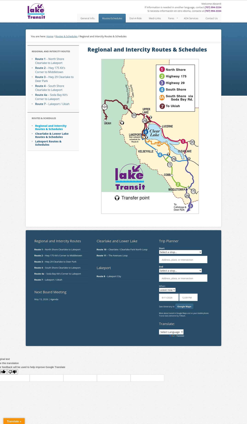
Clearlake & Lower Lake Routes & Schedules (52, 135)
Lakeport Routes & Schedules (48, 143)
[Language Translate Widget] (171, 331)
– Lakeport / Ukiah (52, 104)
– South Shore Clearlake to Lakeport (49, 88)
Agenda (54, 299)
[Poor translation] (12, 371)
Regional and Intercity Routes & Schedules (51, 127)
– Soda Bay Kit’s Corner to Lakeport (51, 97)
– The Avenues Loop (112, 255)
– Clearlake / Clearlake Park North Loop (122, 249)
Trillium (182, 316)
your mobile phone (201, 313)
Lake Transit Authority (36, 11)
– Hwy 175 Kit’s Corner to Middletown (50, 70)
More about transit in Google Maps (173, 313)
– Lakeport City (109, 276)
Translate (176, 336)
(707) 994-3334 (213, 7)
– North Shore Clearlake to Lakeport (49, 61)
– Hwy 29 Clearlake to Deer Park (55, 261)
